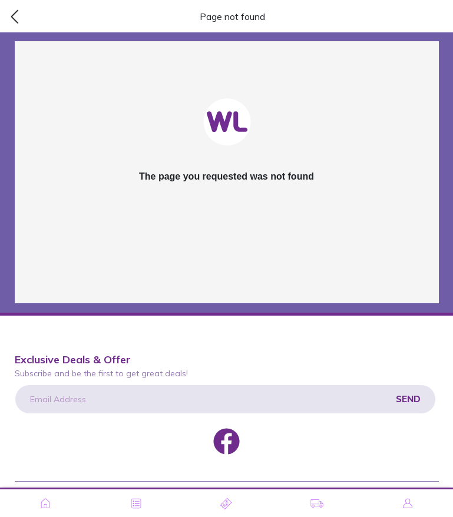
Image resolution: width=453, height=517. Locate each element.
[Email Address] (225, 399)
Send (408, 399)
